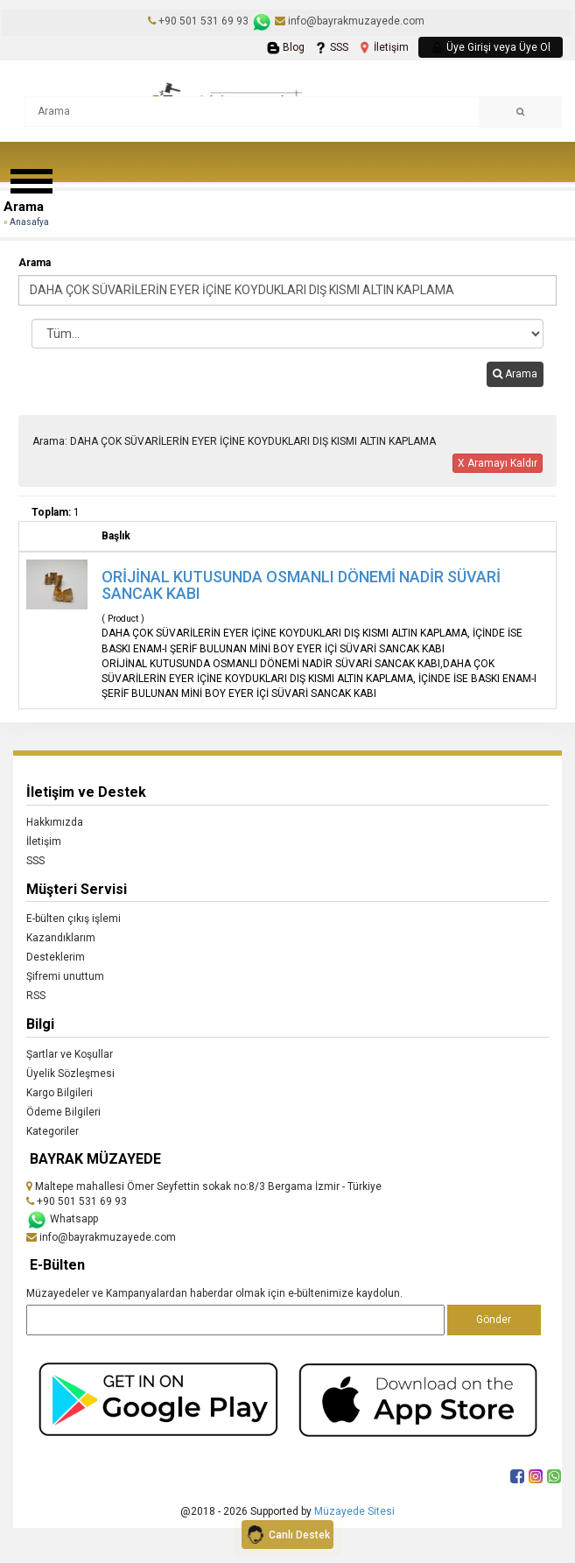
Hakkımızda (54, 822)
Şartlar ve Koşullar (69, 1054)
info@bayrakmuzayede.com (349, 21)
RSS (36, 995)
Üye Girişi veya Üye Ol (490, 47)
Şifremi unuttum (65, 976)
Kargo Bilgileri (59, 1093)
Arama (34, 263)
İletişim (383, 47)
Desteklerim (55, 957)
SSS (331, 47)
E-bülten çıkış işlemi (73, 918)
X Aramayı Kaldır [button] (497, 463)
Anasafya (29, 222)
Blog (286, 47)
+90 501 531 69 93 (203, 21)
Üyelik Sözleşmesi (70, 1073)
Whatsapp (62, 1219)
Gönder (493, 1319)
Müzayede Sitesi (354, 1511)
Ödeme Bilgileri (63, 1112)
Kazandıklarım (60, 938)
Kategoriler (52, 1131)
